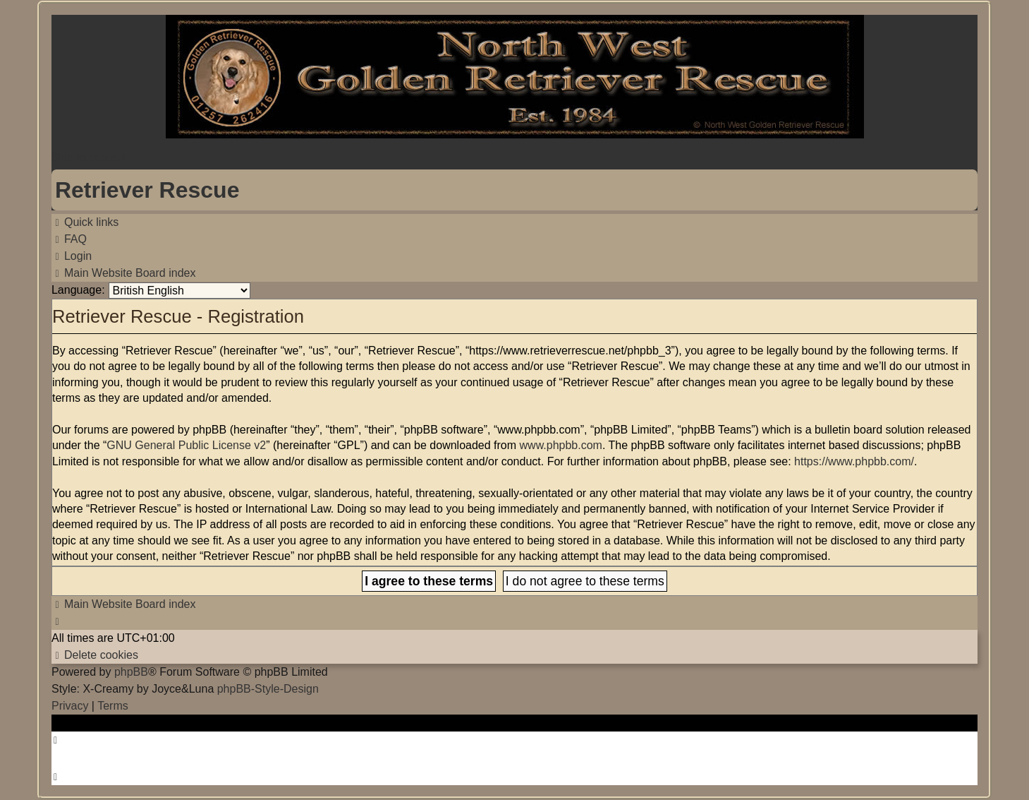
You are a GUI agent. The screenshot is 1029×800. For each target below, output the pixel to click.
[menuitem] (69, 239)
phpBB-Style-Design (268, 689)
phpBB (131, 672)
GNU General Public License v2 (186, 445)
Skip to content (88, 157)
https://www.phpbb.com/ (854, 461)
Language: (78, 290)
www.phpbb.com (561, 445)
